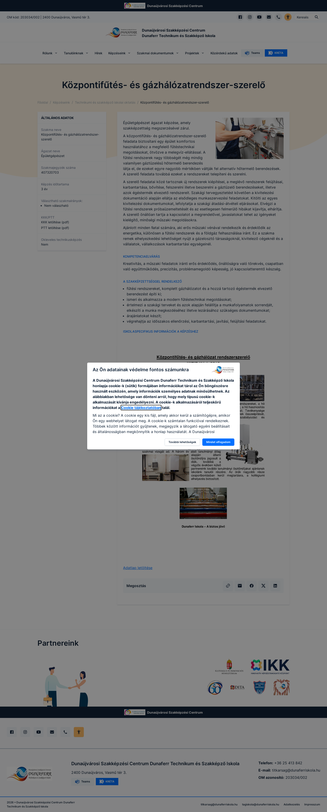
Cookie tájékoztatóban (141, 407)
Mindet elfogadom (218, 442)
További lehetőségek (182, 442)
